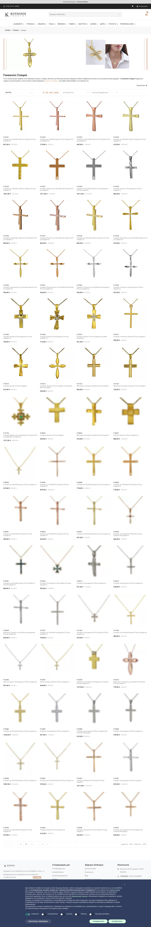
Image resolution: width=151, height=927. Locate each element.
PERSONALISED (128, 24)
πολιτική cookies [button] (114, 890)
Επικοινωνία (89, 872)
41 (26, 844)
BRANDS (62, 24)
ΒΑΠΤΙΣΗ (84, 24)
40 (21, 844)
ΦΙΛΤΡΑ (8, 93)
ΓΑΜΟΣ (73, 24)
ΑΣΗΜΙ (94, 24)
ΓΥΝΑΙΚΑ (31, 24)
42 (32, 844)
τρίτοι (61, 892)
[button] (124, 884)
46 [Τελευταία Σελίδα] (42, 844)
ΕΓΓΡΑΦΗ (37, 877)
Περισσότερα (141, 85)
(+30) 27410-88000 (135, 876)
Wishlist (54, 879)
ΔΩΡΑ (103, 24)
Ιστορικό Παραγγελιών (60, 876)
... (15, 844)
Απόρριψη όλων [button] (98, 921)
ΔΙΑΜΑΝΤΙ (19, 24)
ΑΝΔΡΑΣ (42, 24)
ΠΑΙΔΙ (52, 24)
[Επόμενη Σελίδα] (47, 844)
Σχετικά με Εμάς (90, 868)
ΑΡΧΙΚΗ (7, 30)
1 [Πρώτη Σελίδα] (10, 844)
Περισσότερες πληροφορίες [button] (38, 921)
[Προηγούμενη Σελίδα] (5, 844)
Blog (86, 876)
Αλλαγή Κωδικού (58, 872)
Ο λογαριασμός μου (58, 868)
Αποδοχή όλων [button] (117, 921)
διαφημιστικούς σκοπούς (80, 896)
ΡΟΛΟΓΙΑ (114, 24)
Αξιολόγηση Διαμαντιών (93, 879)
